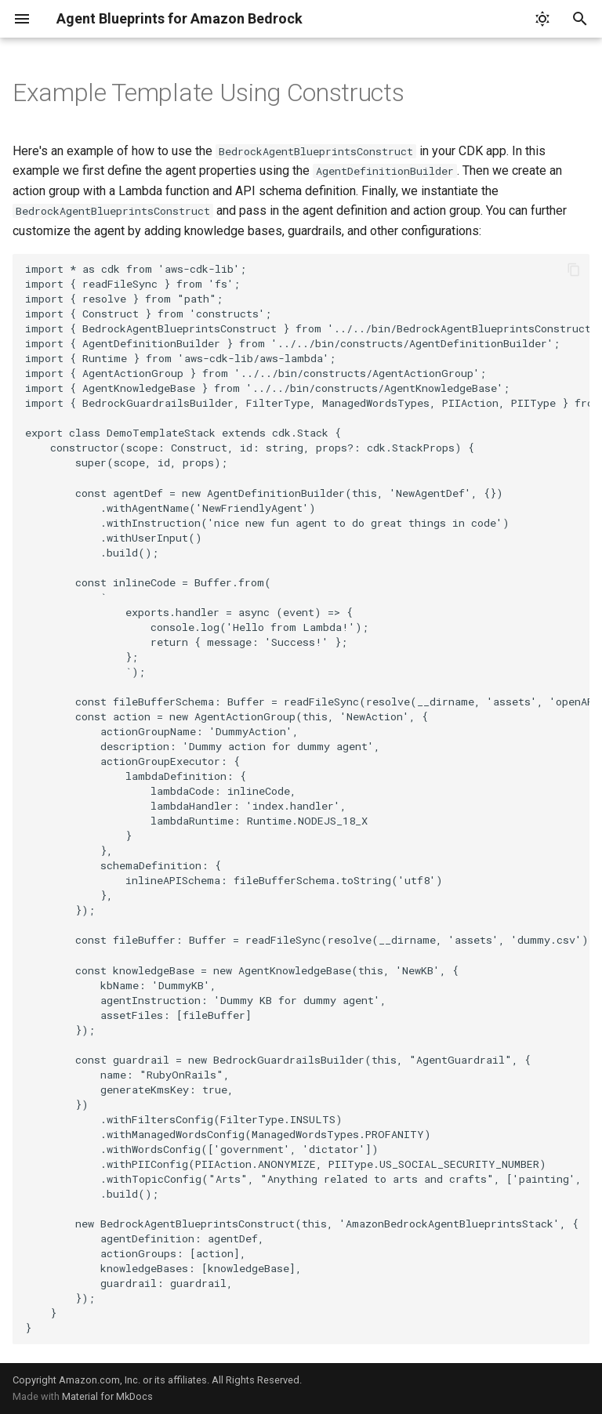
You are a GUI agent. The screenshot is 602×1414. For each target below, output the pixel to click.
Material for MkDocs (107, 1396)
